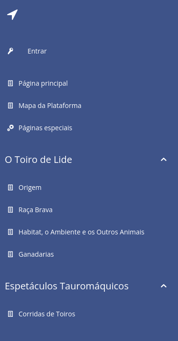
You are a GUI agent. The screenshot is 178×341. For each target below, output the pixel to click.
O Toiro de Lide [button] (38, 159)
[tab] (12, 14)
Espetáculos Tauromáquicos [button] (67, 285)
